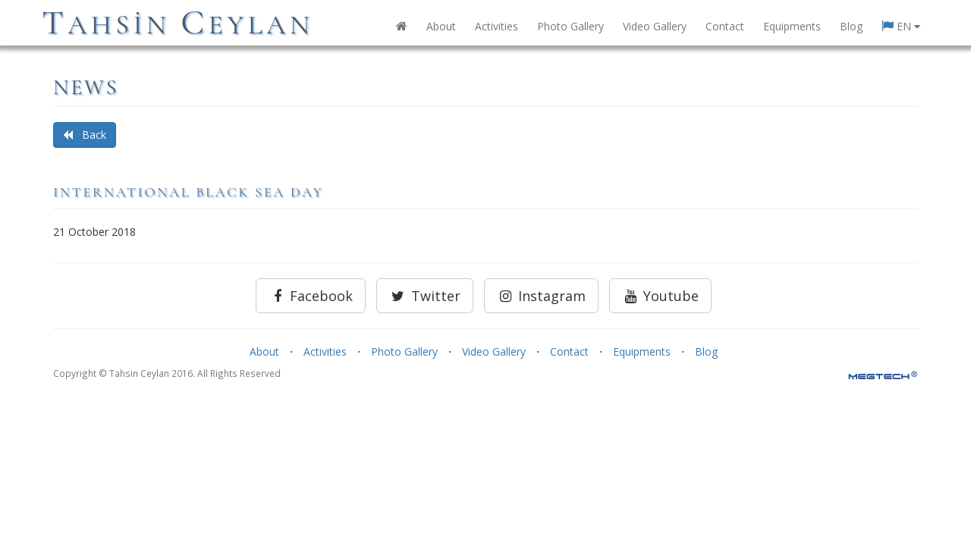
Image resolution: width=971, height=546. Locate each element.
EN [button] (900, 26)
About (441, 26)
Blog (851, 26)
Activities (496, 26)
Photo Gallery (570, 26)
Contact (724, 26)
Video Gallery (655, 26)
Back (84, 134)
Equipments (792, 26)
